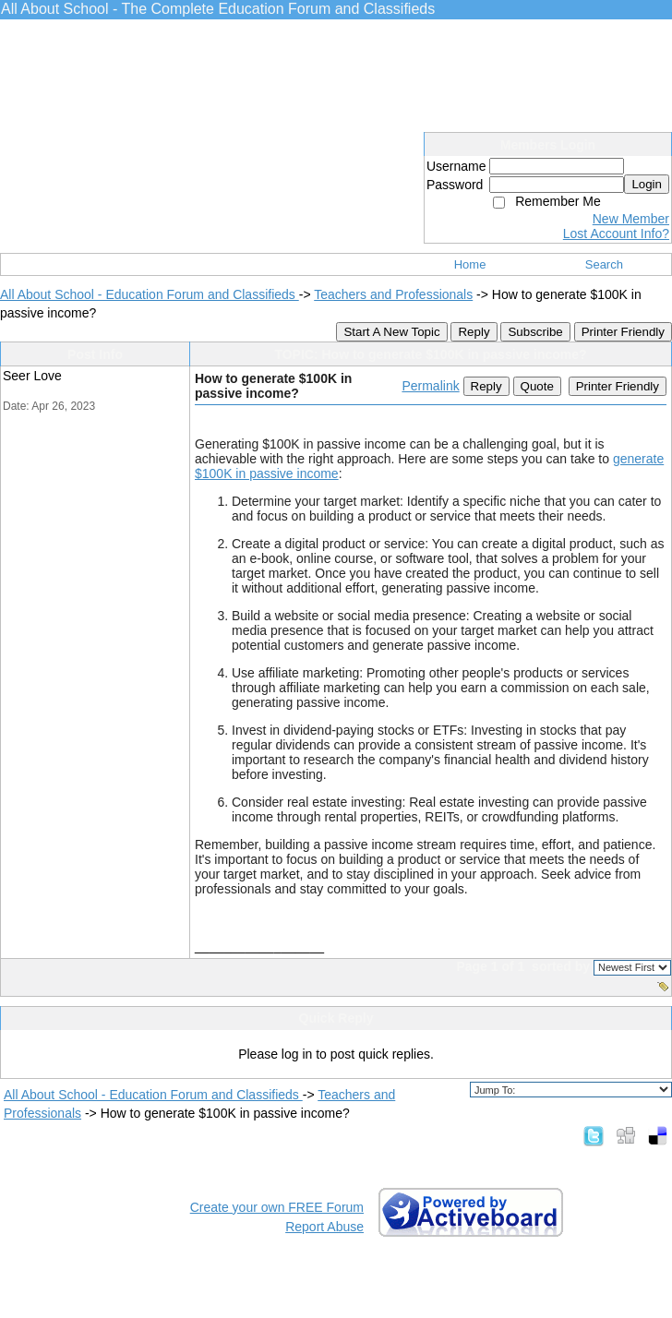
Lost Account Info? (616, 233)
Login (646, 184)
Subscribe (535, 332)
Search (604, 264)
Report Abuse (324, 1226)
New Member (631, 218)
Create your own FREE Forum (277, 1207)
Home (470, 264)
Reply (473, 332)
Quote (537, 386)
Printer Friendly (623, 332)
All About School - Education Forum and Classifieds (149, 294)
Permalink (430, 385)
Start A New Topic (391, 332)
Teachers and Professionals (393, 294)
